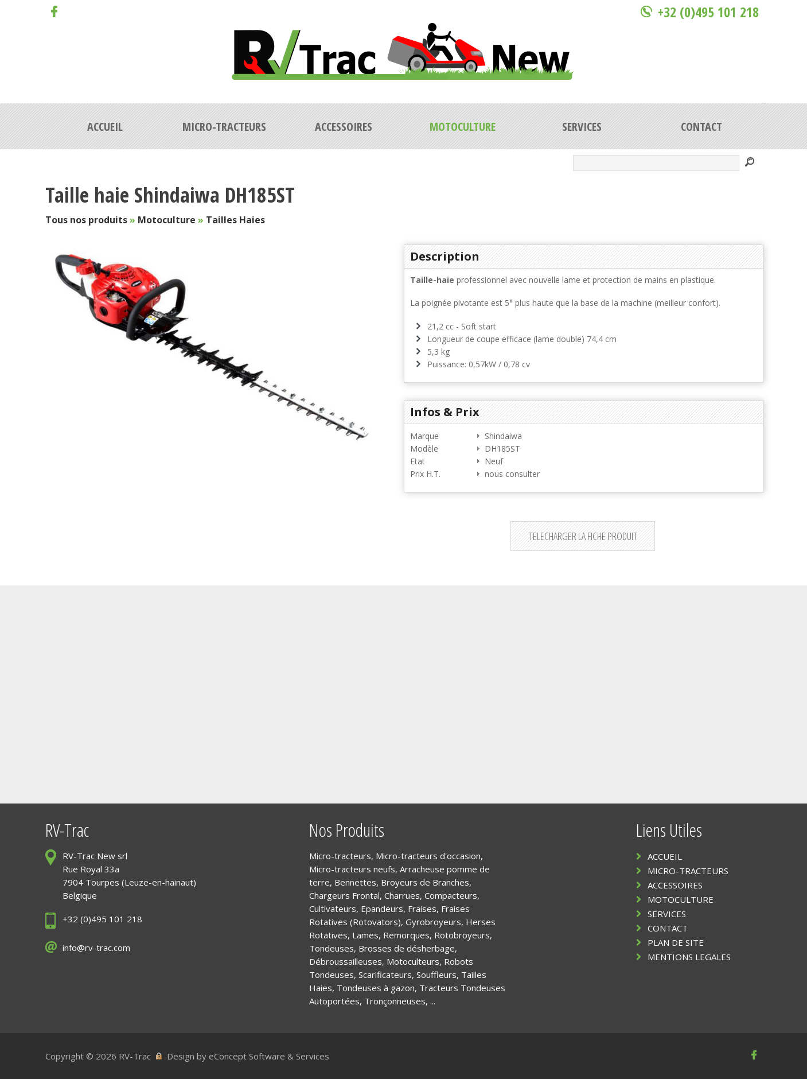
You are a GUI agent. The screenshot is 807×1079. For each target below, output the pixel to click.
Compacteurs (450, 895)
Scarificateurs (385, 974)
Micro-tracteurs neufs (352, 869)
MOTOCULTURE (681, 899)
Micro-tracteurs (340, 855)
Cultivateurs (332, 908)
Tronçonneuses (395, 1001)
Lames (365, 935)
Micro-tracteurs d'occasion (428, 855)
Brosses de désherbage (406, 948)
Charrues (402, 895)
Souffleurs (436, 974)
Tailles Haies (235, 220)
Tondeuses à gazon (376, 987)
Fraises (422, 908)
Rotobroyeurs (462, 935)
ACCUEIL (665, 856)
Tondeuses (331, 948)
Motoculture (167, 220)
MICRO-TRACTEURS (688, 870)
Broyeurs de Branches (425, 882)
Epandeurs (382, 908)
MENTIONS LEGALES (689, 956)
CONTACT (668, 928)
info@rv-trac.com (96, 947)
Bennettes (355, 882)
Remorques (406, 935)
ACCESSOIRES (675, 885)
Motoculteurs (413, 961)
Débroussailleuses (345, 961)
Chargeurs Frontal (344, 895)
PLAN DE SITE (676, 942)
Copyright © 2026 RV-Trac (98, 1056)
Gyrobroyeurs (433, 921)
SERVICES (667, 913)
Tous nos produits (86, 220)
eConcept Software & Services (269, 1056)
